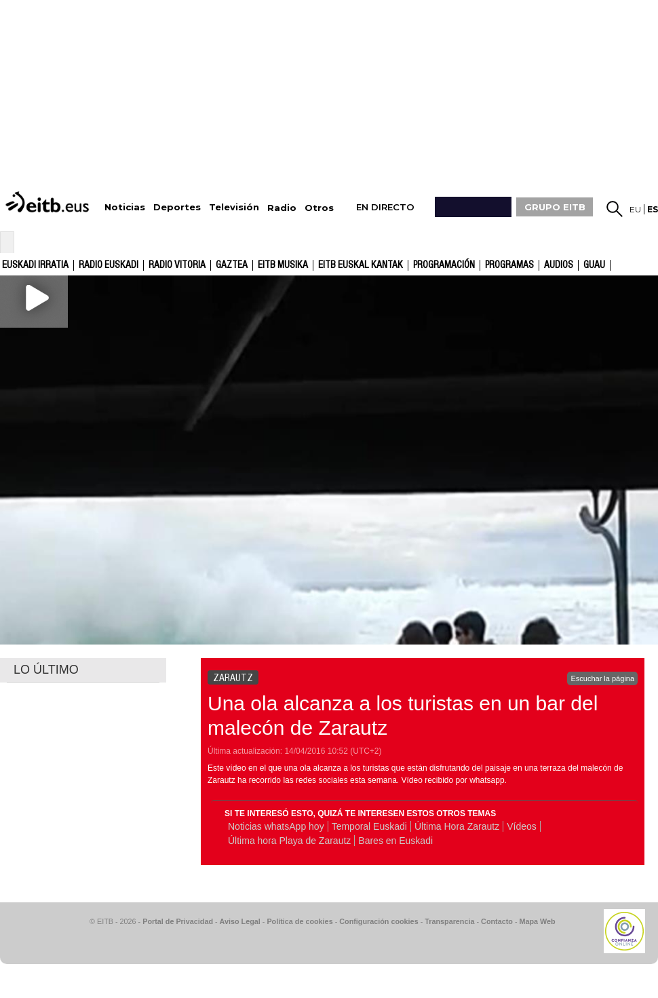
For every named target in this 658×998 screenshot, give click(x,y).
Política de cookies (299, 921)
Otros (319, 208)
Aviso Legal (240, 921)
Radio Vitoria (177, 265)
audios (558, 265)
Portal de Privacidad (177, 921)
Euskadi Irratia (35, 265)
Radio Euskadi (108, 265)
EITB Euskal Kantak (360, 265)
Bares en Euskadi (395, 840)
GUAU (594, 265)
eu (635, 209)
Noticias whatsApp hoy (276, 826)
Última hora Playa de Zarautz (289, 840)
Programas (509, 265)
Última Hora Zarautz (456, 826)
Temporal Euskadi (369, 826)
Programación (444, 265)
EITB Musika (283, 265)
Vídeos (522, 826)
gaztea (232, 265)
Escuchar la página (602, 678)
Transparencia (449, 921)
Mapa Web (537, 921)
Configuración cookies (378, 921)
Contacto (497, 921)
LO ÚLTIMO (46, 669)
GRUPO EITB (554, 206)
